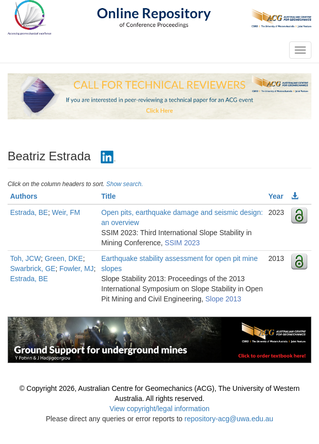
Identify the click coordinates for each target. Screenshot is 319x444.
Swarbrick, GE (32, 268)
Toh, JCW (25, 258)
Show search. (124, 184)
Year (276, 196)
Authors (23, 196)
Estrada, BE (29, 212)
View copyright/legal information (159, 409)
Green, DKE (64, 258)
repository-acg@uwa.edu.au (228, 419)
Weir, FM (66, 212)
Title (108, 196)
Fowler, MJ (76, 268)
